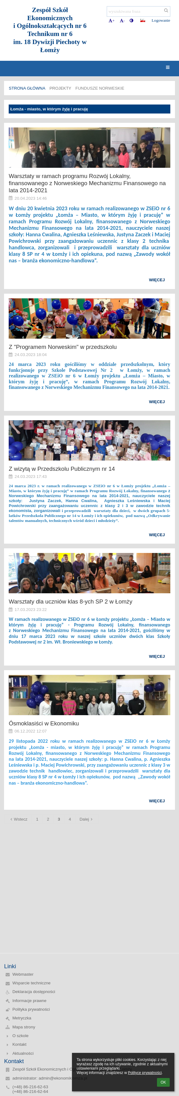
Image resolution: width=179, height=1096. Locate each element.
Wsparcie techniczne (31, 983)
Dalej (86, 819)
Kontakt (19, 1044)
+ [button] (112, 20)
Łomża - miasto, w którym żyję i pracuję (49, 109)
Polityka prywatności (31, 1009)
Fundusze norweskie (99, 88)
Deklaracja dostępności (33, 991)
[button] (142, 20)
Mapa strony (23, 1027)
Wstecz (18, 819)
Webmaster (23, 974)
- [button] (122, 20)
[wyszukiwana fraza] (138, 11)
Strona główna (27, 88)
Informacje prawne (29, 1000)
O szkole (20, 1035)
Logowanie (161, 20)
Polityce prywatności (145, 1073)
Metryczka (21, 1018)
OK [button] (163, 1082)
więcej (157, 280)
